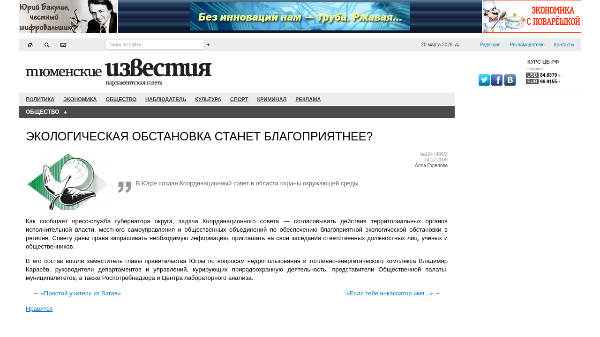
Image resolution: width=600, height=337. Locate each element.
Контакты (564, 44)
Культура (208, 99)
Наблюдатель (165, 99)
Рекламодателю (527, 44)
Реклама (308, 99)
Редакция (490, 44)
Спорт (239, 99)
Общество (120, 99)
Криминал (271, 99)
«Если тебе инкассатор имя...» (389, 293)
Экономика (80, 99)
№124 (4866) (434, 154)
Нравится (39, 308)
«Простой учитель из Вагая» (81, 293)
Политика (40, 99)
